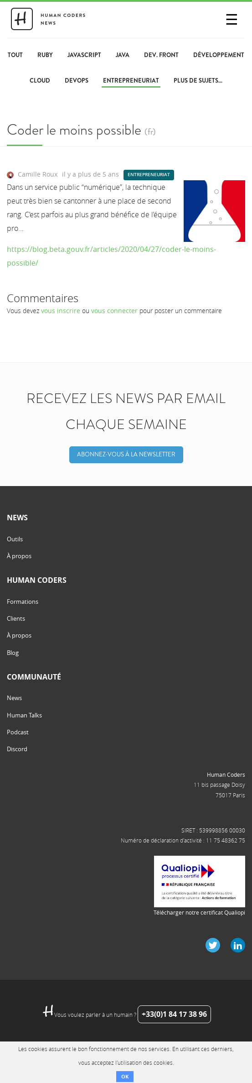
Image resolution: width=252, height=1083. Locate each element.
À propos (19, 556)
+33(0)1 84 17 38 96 (174, 1014)
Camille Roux (37, 174)
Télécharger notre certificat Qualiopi (199, 912)
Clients (16, 618)
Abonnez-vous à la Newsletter (126, 454)
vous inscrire (60, 310)
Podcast (18, 732)
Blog (13, 653)
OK (125, 1076)
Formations (22, 601)
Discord (17, 749)
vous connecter (114, 310)
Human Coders (226, 774)
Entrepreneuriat (149, 175)
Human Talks (24, 715)
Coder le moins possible (74, 130)
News (14, 698)
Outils (15, 539)
